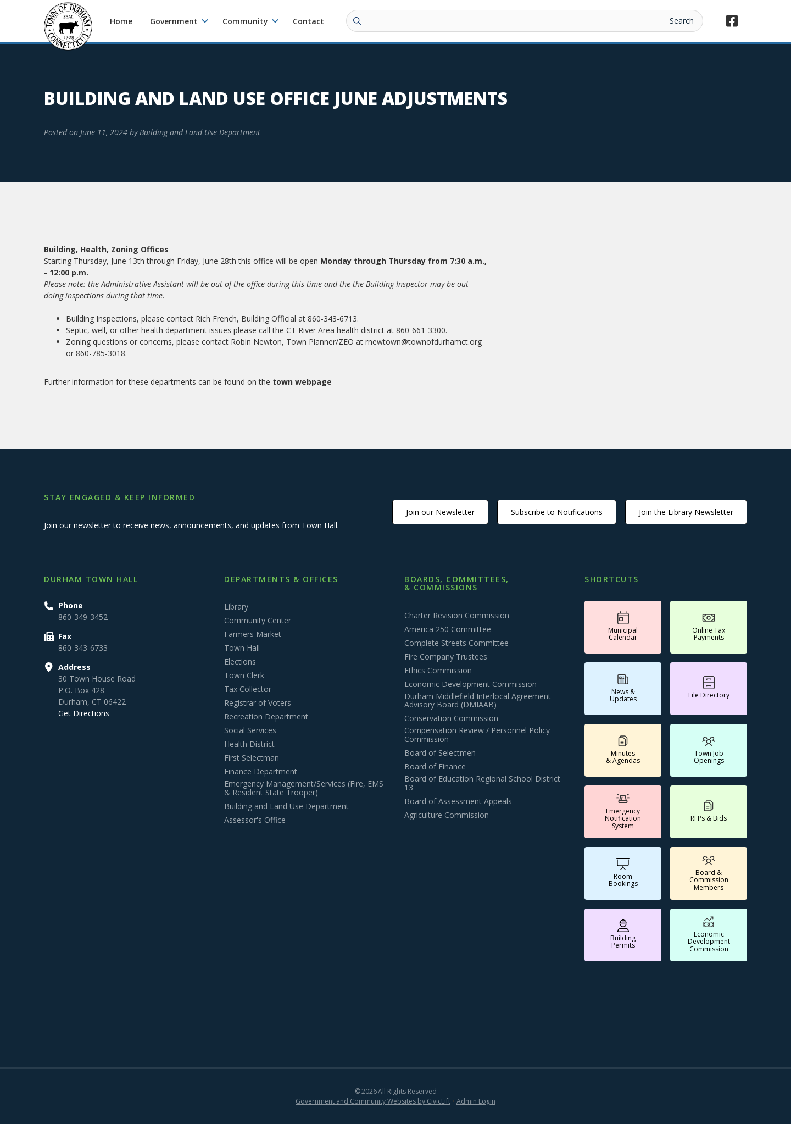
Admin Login (475, 1101)
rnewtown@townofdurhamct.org (423, 341)
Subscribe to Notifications (557, 512)
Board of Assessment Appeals (458, 801)
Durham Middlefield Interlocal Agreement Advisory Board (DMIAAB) (477, 701)
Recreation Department (266, 716)
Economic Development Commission (470, 684)
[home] (68, 26)
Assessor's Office (255, 820)
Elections (240, 661)
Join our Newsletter (440, 512)
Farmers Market (252, 634)
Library (236, 606)
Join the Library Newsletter (686, 512)
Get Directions (83, 713)
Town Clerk (244, 675)
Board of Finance (435, 766)
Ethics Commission (438, 670)
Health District (249, 744)
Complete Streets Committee (456, 643)
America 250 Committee (447, 629)
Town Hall (242, 648)
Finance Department (260, 771)
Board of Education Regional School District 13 (482, 783)
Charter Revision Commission (456, 615)
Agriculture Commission (446, 815)
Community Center (257, 620)
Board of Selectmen (440, 753)
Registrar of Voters (257, 703)
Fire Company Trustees (445, 656)
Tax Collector (247, 689)
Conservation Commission (451, 718)
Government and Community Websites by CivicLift (373, 1101)
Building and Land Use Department (200, 132)
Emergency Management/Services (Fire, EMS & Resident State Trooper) (303, 788)
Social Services (250, 730)
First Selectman (251, 758)
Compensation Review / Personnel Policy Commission (477, 735)
